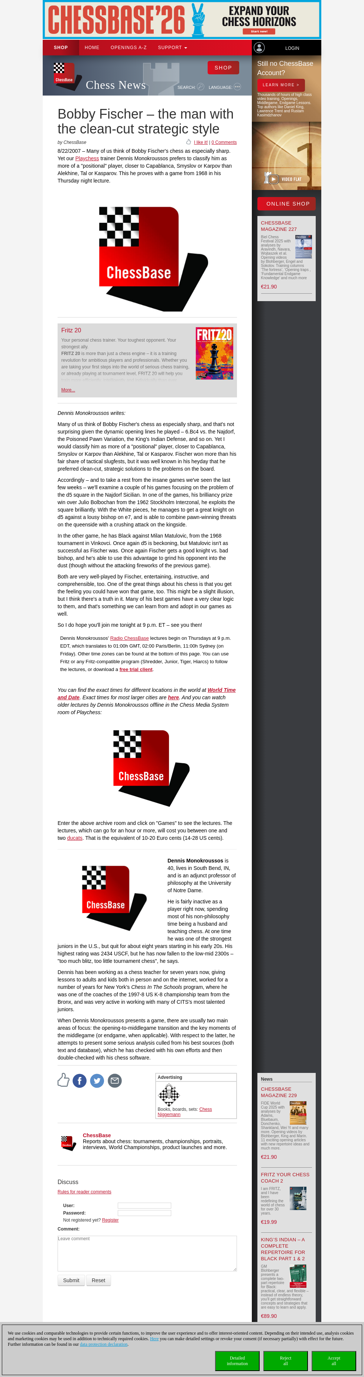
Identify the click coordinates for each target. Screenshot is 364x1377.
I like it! (201, 142)
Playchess (87, 158)
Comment (68, 1229)
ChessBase (97, 1135)
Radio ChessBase (129, 638)
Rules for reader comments (84, 1191)
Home (92, 47)
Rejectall (286, 1360)
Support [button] (172, 47)
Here (154, 1338)
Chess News (116, 84)
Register (110, 1220)
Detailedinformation (237, 1360)
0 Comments (224, 142)
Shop (61, 47)
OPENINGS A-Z (129, 47)
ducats (74, 838)
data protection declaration (103, 1344)
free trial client (136, 669)
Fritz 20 (71, 330)
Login (292, 48)
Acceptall (334, 1360)
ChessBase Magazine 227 (279, 226)
